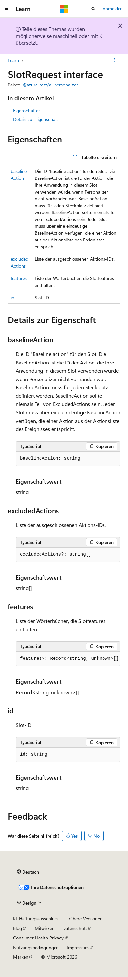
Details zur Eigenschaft (35, 119)
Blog (17, 928)
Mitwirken (45, 928)
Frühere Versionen (84, 918)
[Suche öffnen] (93, 9)
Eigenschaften (27, 110)
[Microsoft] (64, 9)
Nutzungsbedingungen (36, 947)
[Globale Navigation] (6, 9)
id (12, 297)
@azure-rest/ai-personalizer (50, 85)
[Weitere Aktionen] (114, 60)
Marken (20, 957)
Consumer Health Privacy (38, 938)
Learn (13, 60)
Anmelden (113, 9)
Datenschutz (75, 928)
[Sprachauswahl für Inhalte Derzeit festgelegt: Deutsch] (28, 872)
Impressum (78, 947)
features (19, 278)
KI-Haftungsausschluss (35, 918)
